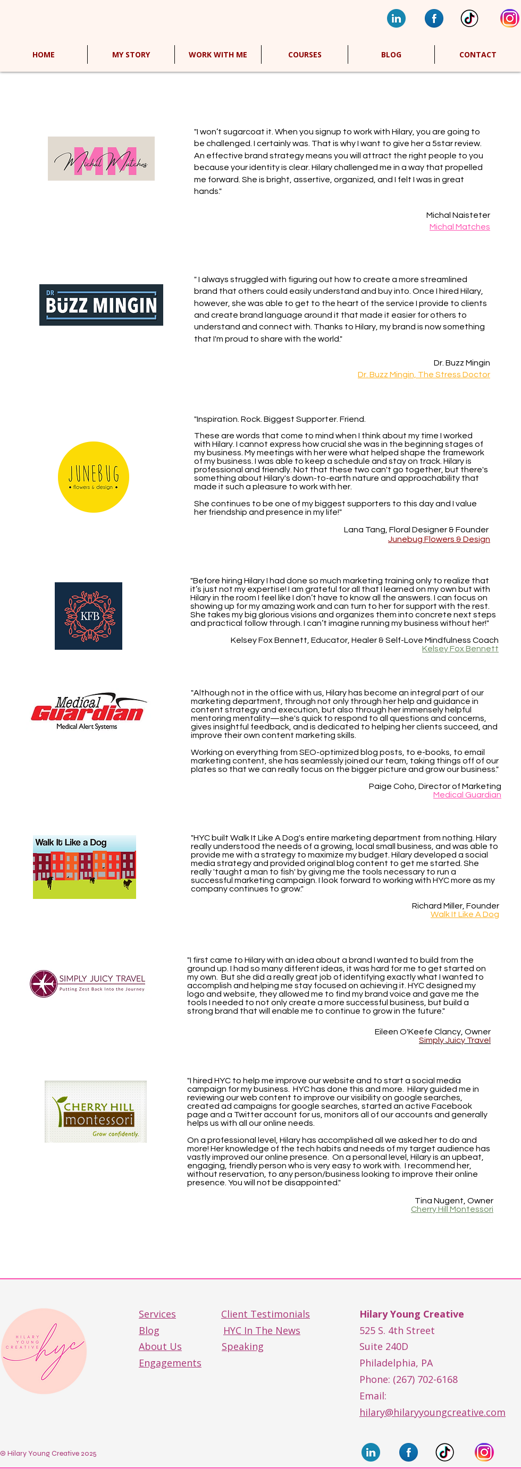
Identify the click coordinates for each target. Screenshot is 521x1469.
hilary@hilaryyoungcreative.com (432, 1412)
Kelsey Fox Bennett (460, 648)
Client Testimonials (265, 1313)
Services (157, 1313)
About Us (160, 1346)
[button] (305, 54)
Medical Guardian (467, 795)
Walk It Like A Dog (465, 914)
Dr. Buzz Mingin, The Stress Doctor (424, 374)
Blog (149, 1330)
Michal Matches (460, 227)
